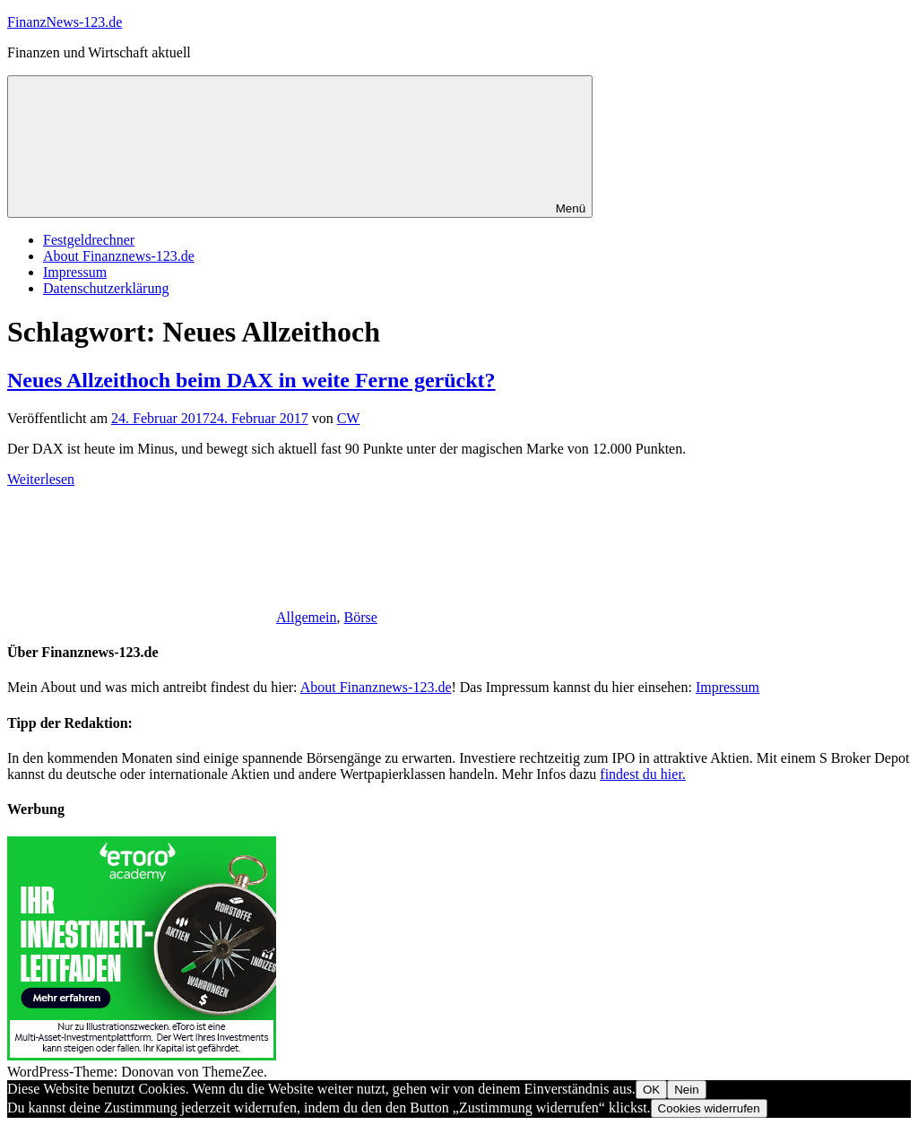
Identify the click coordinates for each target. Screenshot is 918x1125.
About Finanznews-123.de (119, 256)
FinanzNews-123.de (64, 22)
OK (651, 1089)
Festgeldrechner (88, 239)
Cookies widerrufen (709, 1108)
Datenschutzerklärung (106, 288)
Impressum (75, 272)
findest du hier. (643, 774)
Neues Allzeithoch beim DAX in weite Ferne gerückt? (251, 380)
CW (348, 418)
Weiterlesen (40, 479)
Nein (686, 1089)
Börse (360, 617)
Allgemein (306, 617)
